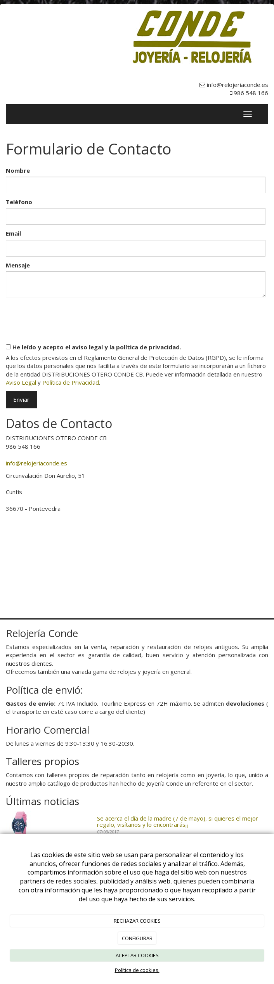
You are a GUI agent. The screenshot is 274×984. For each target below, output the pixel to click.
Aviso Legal (21, 382)
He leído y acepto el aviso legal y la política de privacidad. (93, 347)
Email (13, 233)
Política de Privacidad (70, 382)
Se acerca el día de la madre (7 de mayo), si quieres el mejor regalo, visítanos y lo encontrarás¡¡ (177, 821)
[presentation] (65, 317)
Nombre (18, 170)
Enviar (21, 399)
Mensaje (18, 265)
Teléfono (19, 202)
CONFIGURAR (137, 938)
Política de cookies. (137, 970)
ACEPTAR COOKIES (137, 955)
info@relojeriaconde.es (36, 463)
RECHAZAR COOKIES (137, 920)
